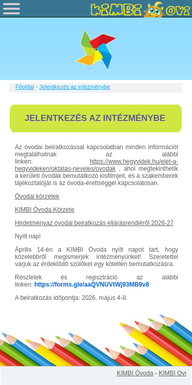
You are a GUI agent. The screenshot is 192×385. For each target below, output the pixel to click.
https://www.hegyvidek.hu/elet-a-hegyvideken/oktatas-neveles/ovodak (96, 165)
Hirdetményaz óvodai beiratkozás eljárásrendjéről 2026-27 (94, 223)
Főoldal (24, 87)
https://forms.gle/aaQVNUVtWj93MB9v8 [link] (91, 284)
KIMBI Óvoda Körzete (44, 209)
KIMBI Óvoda (135, 373)
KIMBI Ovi (172, 373)
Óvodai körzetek (37, 196)
